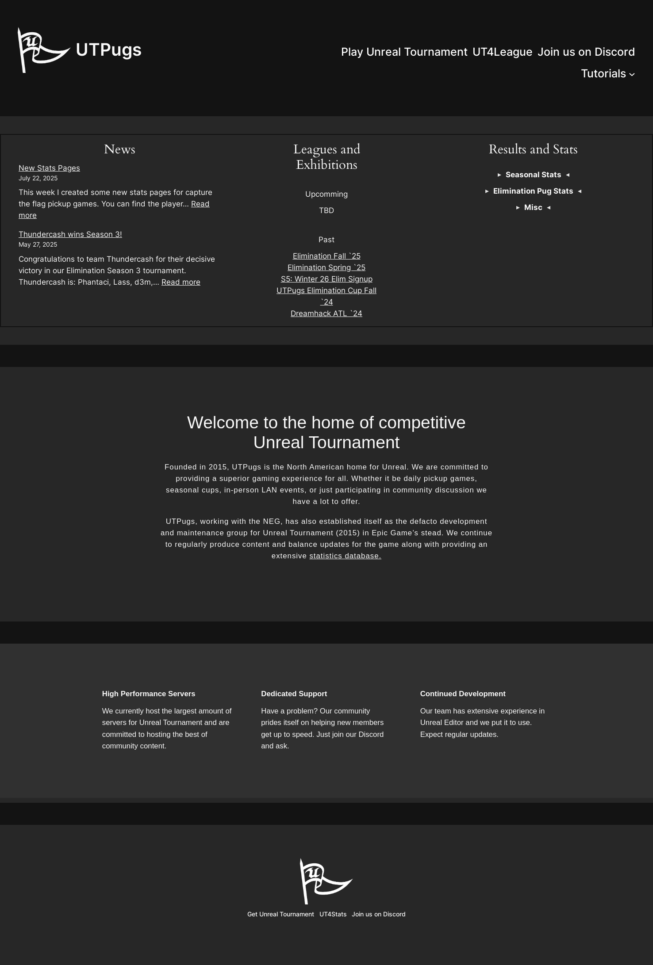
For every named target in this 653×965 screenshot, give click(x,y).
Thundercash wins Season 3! (70, 234)
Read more (180, 282)
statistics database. (345, 556)
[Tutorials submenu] (632, 73)
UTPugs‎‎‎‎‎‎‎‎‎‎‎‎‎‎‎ (109, 49)
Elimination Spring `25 (326, 267)
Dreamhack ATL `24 (326, 313)
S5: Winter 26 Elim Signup (327, 279)
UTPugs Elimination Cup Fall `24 (326, 296)
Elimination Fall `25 (327, 256)
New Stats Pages (49, 168)
